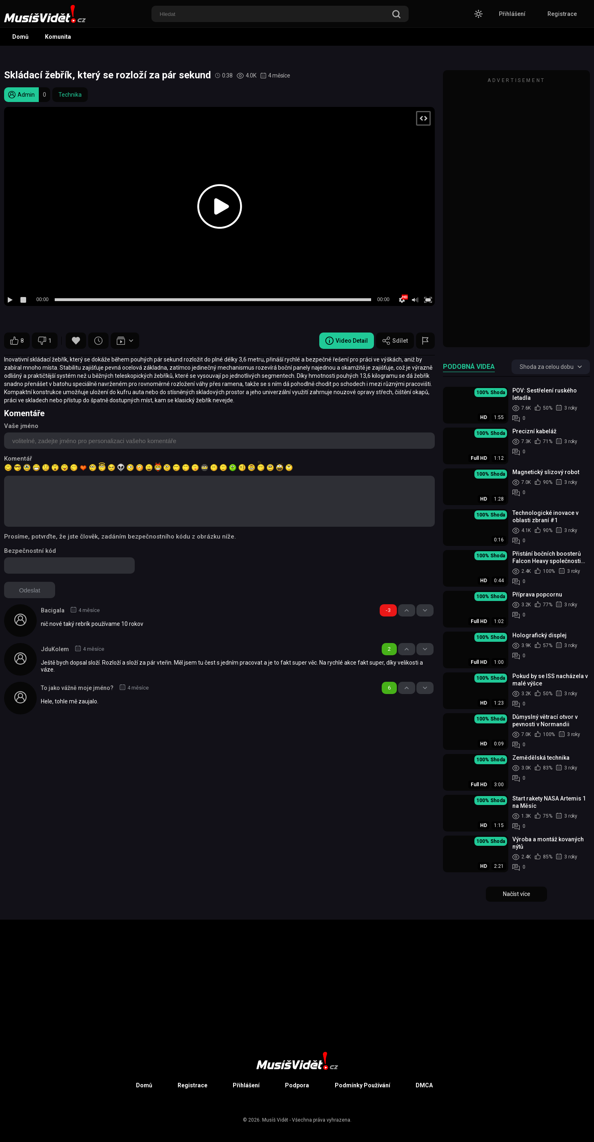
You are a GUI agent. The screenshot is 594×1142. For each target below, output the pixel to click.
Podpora (297, 1085)
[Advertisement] (516, 212)
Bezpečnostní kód (30, 550)
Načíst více (516, 894)
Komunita (58, 36)
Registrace (562, 14)
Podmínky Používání (362, 1085)
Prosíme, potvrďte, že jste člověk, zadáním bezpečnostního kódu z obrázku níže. (120, 536)
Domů (20, 36)
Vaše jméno (21, 426)
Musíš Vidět (275, 1120)
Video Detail (346, 341)
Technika (70, 94)
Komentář (18, 458)
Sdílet (395, 341)
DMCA (424, 1085)
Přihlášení (512, 14)
